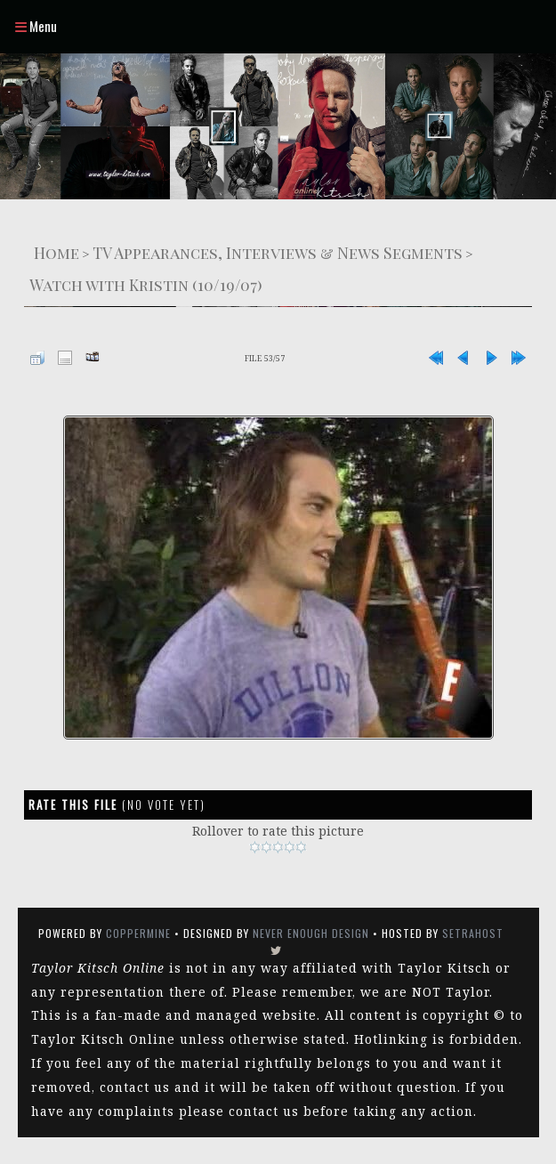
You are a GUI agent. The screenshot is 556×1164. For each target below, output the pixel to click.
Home (56, 252)
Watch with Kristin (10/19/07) (145, 284)
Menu (36, 26)
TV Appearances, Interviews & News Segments (278, 252)
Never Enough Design (311, 933)
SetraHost (473, 933)
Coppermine (138, 933)
